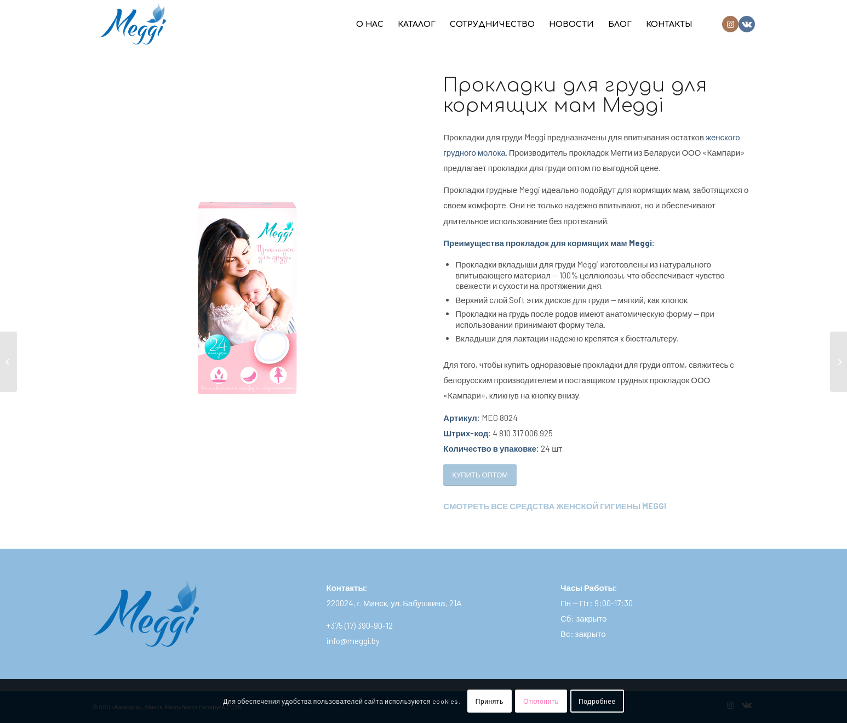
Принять (489, 701)
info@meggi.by (353, 641)
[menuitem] (370, 24)
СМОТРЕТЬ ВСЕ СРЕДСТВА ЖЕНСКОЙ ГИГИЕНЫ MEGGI (554, 506)
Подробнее (597, 701)
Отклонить (541, 701)
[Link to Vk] (747, 24)
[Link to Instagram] (730, 24)
